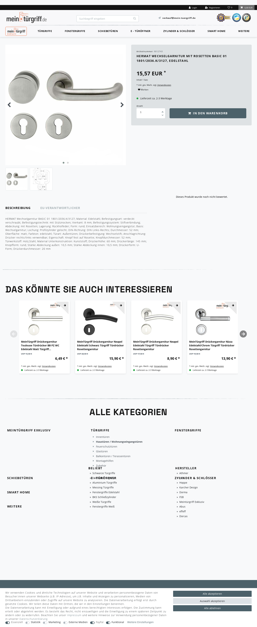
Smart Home (216, 31)
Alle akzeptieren (212, 593)
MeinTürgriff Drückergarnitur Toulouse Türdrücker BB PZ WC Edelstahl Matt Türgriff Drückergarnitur (40, 345)
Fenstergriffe (75, 31)
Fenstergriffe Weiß (103, 506)
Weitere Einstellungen (140, 622)
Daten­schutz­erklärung (33, 619)
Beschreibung (18, 208)
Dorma (183, 492)
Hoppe (183, 482)
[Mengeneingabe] (141, 112)
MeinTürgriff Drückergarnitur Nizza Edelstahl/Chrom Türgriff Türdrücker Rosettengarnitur (211, 345)
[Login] (193, 7)
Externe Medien (78, 622)
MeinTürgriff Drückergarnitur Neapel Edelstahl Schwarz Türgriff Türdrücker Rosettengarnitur (100, 345)
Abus (182, 506)
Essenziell (17, 622)
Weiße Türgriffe (101, 502)
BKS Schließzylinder (104, 497)
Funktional (118, 622)
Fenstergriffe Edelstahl (106, 492)
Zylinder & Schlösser (179, 31)
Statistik (35, 622)
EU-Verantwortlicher (60, 208)
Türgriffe (45, 31)
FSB (181, 497)
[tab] (23, 208)
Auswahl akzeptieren (212, 601)
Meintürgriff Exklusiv (191, 502)
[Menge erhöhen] (162, 110)
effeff (182, 511)
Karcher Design (188, 487)
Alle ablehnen (212, 608)
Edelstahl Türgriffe (103, 478)
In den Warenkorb (208, 113)
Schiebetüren (108, 31)
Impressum (74, 615)
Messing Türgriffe (103, 487)
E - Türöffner (140, 31)
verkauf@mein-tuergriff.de (179, 17)
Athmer (183, 473)
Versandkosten (164, 85)
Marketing (55, 622)
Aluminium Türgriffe (104, 482)
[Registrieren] (212, 7)
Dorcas (183, 516)
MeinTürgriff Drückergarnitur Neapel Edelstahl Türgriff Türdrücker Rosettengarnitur (155, 345)
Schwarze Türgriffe (103, 473)
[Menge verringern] (162, 115)
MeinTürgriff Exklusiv (16, 31)
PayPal (100, 622)
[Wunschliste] (230, 7)
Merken (143, 89)
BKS (181, 478)
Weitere (244, 31)
